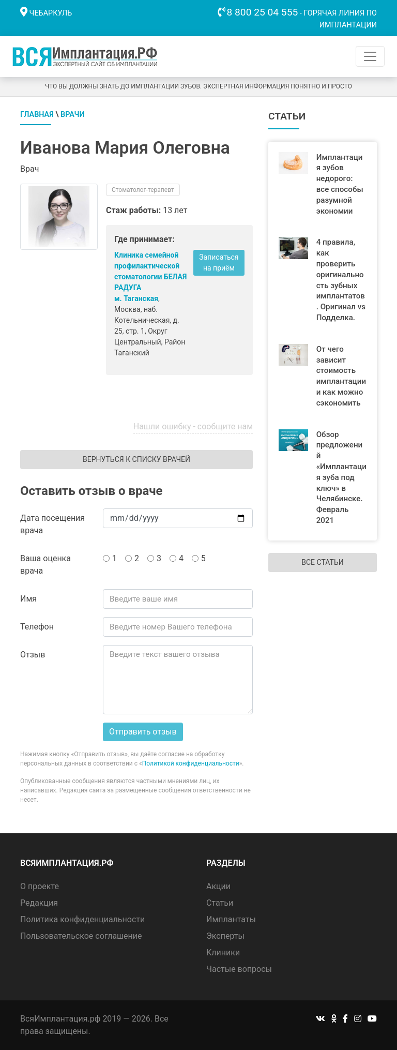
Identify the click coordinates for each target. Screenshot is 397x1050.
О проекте (39, 886)
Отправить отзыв (143, 732)
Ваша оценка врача (45, 564)
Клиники (223, 952)
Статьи (219, 903)
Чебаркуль (50, 13)
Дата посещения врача (52, 524)
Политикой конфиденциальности (190, 763)
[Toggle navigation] (370, 56)
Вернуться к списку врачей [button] (136, 459)
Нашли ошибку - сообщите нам (193, 426)
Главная (37, 114)
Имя (28, 599)
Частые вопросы (239, 969)
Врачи (72, 114)
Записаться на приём (218, 262)
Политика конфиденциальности (82, 919)
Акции (218, 886)
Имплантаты (231, 919)
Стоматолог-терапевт (143, 189)
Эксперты (225, 936)
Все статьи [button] (322, 562)
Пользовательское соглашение (81, 936)
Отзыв (32, 654)
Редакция (39, 903)
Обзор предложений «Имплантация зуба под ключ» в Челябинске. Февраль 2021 (341, 477)
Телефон (37, 627)
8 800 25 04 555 (262, 12)
